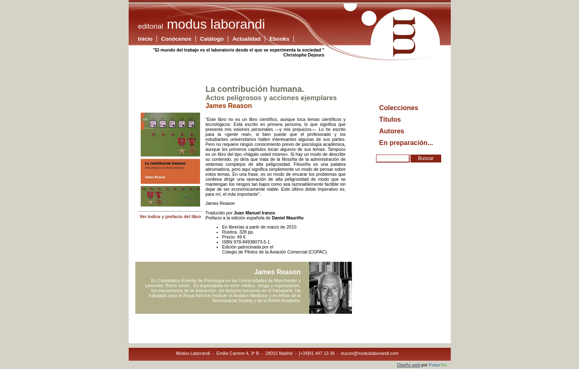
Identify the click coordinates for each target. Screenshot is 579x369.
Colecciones (398, 107)
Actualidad (246, 39)
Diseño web (408, 364)
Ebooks (279, 39)
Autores (391, 131)
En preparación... (406, 142)
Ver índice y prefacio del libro (170, 216)
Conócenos (176, 39)
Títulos (390, 119)
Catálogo (212, 39)
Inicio (145, 39)
